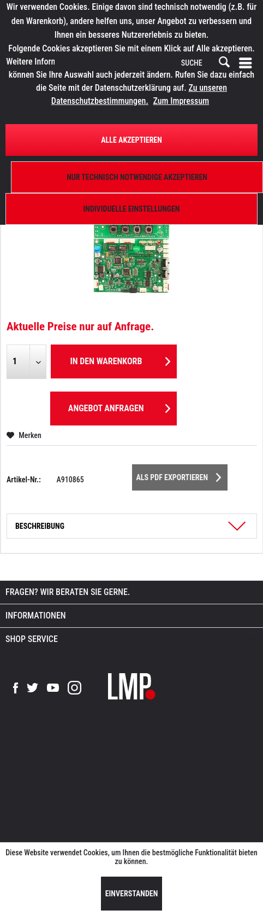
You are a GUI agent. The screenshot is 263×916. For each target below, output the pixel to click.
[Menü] (247, 63)
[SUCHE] (204, 63)
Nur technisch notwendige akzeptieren (137, 177)
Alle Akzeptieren (131, 140)
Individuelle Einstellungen (131, 209)
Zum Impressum (181, 101)
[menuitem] (247, 63)
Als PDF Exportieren (179, 475)
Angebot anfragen (119, 406)
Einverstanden (131, 893)
